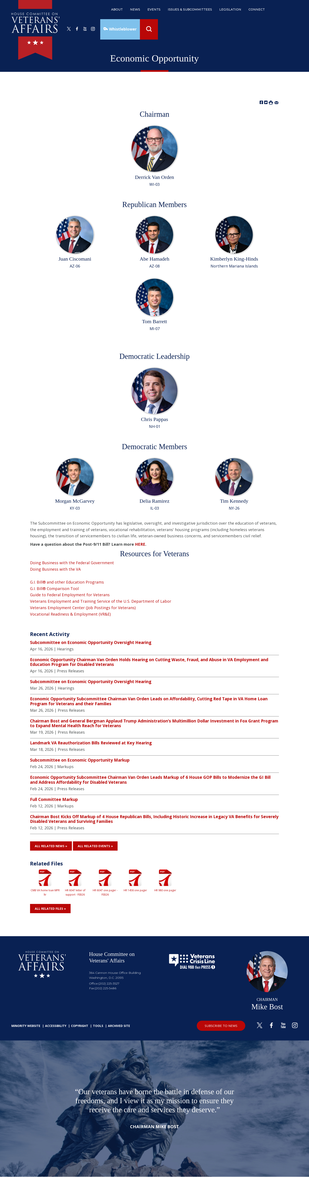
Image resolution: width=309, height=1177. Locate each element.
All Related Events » (95, 846)
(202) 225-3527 (108, 983)
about (117, 9)
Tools (98, 1026)
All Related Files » (50, 909)
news (135, 9)
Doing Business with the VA (55, 569)
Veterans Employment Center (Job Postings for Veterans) (83, 607)
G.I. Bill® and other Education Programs (67, 582)
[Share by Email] (276, 102)
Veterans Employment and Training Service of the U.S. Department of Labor (100, 601)
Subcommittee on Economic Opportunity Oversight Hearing (90, 642)
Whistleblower (122, 29)
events (154, 9)
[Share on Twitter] (266, 102)
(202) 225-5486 (105, 988)
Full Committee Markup (54, 799)
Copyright (79, 1026)
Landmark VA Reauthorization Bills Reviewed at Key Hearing (91, 743)
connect (256, 9)
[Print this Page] (271, 102)
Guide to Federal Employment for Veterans (70, 594)
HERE (140, 544)
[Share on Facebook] (261, 102)
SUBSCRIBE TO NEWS (221, 1025)
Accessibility (55, 1026)
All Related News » (51, 846)
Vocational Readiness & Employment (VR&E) (70, 614)
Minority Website (25, 1026)
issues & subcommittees (190, 9)
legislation (230, 9)
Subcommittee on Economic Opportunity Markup (80, 760)
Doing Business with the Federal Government (72, 562)
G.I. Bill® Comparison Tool (54, 588)
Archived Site (119, 1026)
